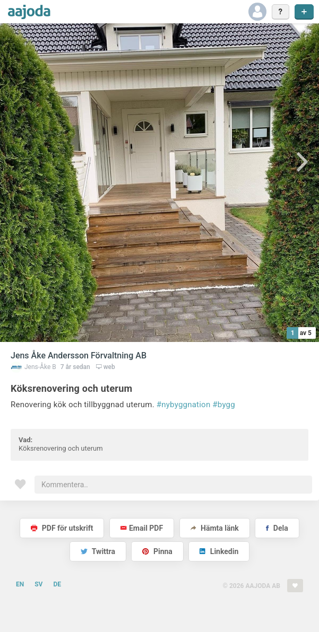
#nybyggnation (184, 404)
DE (57, 584)
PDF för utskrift (62, 528)
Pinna (157, 551)
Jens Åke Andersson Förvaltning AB (78, 355)
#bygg (223, 404)
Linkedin (219, 551)
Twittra (98, 551)
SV (38, 584)
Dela (277, 528)
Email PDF (141, 528)
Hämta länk (215, 528)
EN (20, 584)
